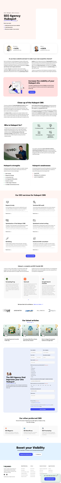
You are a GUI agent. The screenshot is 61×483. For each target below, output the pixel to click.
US (45, 385)
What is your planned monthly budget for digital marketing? (41, 379)
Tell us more (32, 393)
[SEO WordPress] (30, 431)
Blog (38, 2)
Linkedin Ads (33, 374)
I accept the (35, 402)
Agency (35, 2)
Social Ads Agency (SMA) (25, 471)
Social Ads (30, 2)
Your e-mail (34, 360)
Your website (32, 350)
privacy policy (37, 402)
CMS (13, 12)
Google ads (33, 368)
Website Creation (23, 476)
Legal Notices (50, 470)
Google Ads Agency (24, 473)
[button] (16, 174)
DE (38, 385)
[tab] (16, 174)
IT (36, 385)
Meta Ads (32, 369)
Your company (45, 350)
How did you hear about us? (35, 388)
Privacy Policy (48, 404)
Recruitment (32, 468)
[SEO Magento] (12, 431)
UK (48, 385)
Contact (42, 2)
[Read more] (8, 213)
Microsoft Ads (33, 375)
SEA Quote (41, 471)
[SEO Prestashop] (49, 431)
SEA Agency (23, 470)
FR (31, 385)
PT (40, 385)
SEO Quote (41, 470)
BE (50, 385)
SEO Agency (9, 12)
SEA (26, 2)
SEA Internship (32, 476)
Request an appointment (43, 468)
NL (43, 385)
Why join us (32, 470)
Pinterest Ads (33, 372)
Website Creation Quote (43, 473)
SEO (23, 2)
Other (32, 376)
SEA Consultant (32, 473)
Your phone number (46, 355)
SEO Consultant (32, 471)
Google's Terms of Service (35, 406)
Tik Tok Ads (33, 371)
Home (5, 12)
